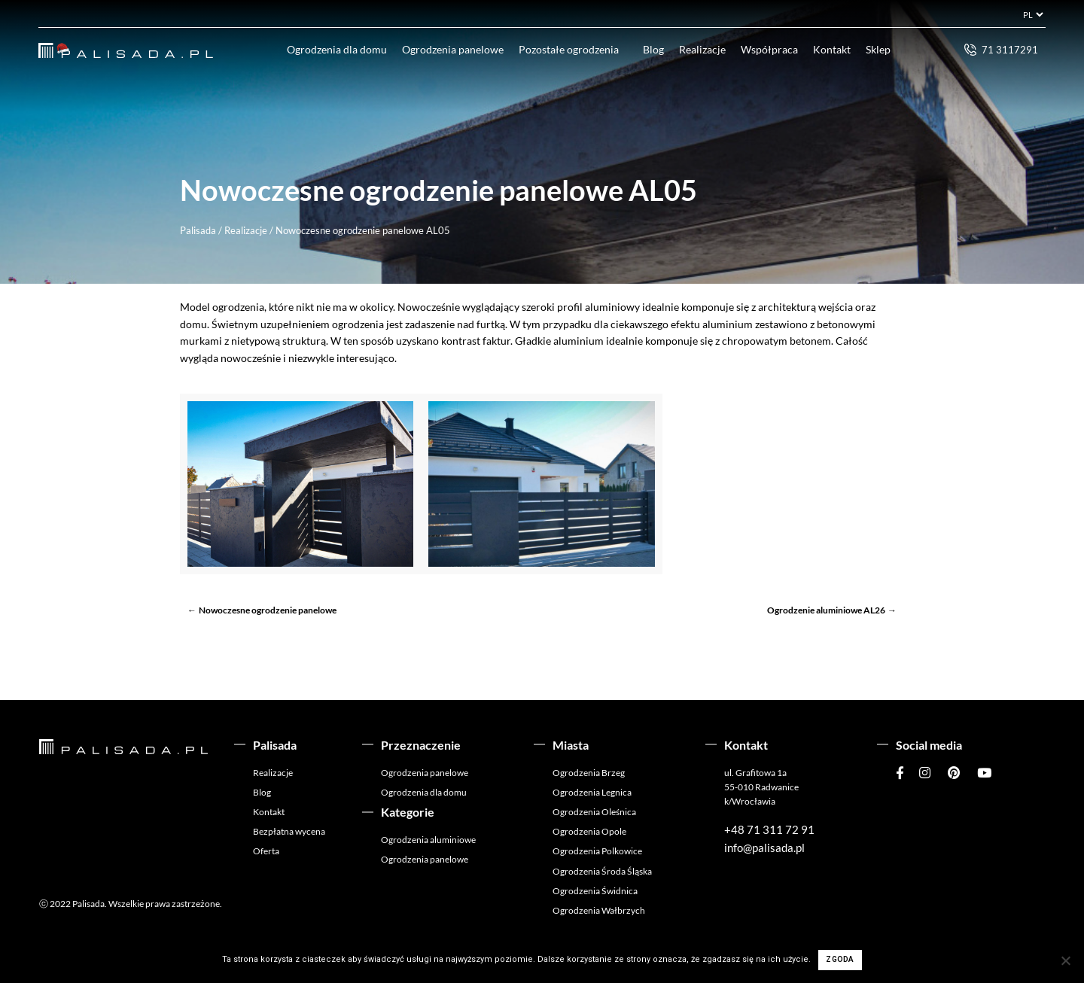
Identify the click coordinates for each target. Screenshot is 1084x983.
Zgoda (840, 959)
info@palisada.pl (764, 847)
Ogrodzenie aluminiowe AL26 (826, 610)
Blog (653, 49)
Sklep (878, 49)
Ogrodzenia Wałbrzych (599, 910)
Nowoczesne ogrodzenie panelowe (267, 610)
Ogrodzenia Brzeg (589, 772)
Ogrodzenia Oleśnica (594, 811)
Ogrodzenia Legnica (592, 792)
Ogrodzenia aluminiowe (428, 839)
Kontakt (832, 49)
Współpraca (769, 49)
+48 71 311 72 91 (769, 829)
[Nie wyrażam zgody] (1065, 960)
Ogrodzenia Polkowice (597, 851)
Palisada (198, 230)
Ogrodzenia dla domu (337, 49)
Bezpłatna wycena (289, 831)
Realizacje (702, 49)
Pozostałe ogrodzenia (569, 49)
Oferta (266, 851)
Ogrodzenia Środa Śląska (602, 871)
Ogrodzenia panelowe (453, 49)
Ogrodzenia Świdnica (595, 890)
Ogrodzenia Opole (589, 831)
